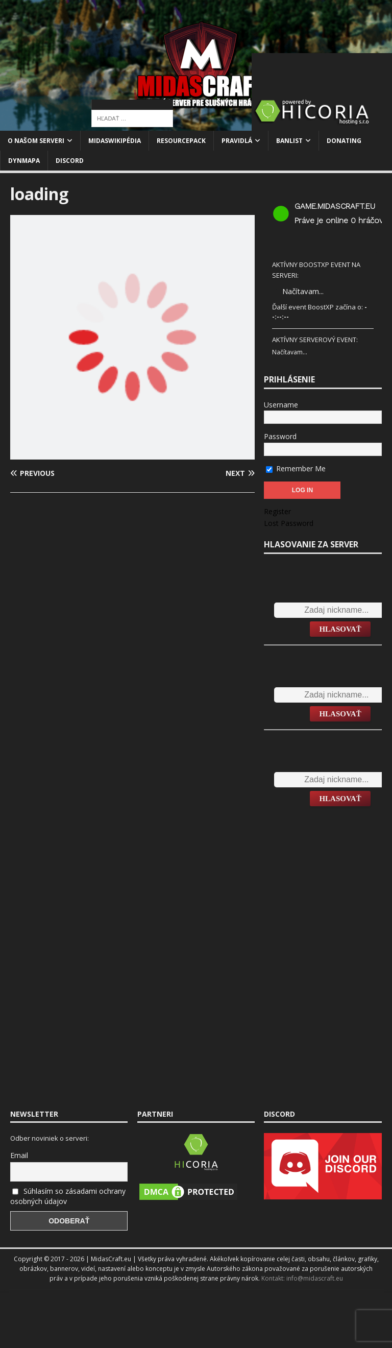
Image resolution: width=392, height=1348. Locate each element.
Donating (344, 140)
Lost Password (288, 523)
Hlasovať (340, 629)
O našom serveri (36, 140)
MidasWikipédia (114, 140)
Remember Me (296, 468)
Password (280, 436)
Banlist (289, 140)
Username (281, 405)
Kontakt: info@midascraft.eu (302, 1278)
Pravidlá (237, 140)
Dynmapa (24, 160)
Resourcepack (181, 140)
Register (277, 511)
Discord (70, 160)
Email (19, 1155)
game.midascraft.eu (335, 206)
